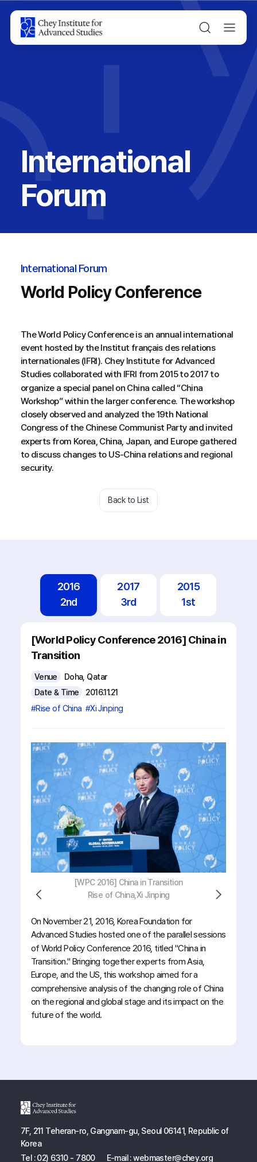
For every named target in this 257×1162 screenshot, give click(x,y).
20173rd (128, 594)
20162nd (68, 594)
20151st (188, 594)
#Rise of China (56, 708)
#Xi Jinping (104, 708)
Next (218, 894)
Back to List (128, 500)
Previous (39, 894)
